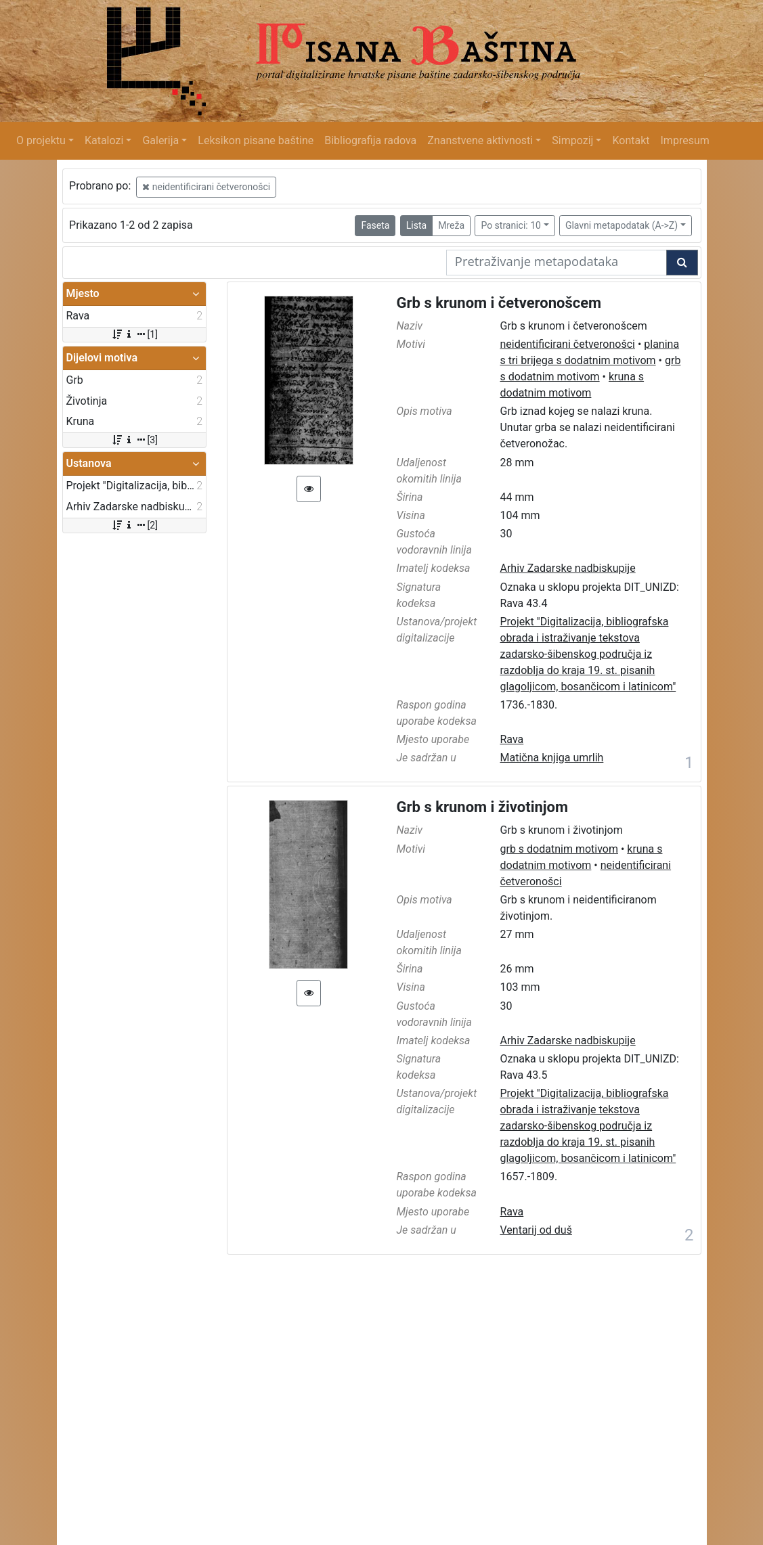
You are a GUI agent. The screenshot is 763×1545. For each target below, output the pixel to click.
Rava (511, 739)
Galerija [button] (160, 140)
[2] (134, 525)
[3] (134, 439)
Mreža (451, 225)
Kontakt (630, 140)
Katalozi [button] (104, 140)
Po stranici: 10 (511, 225)
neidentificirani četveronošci (206, 186)
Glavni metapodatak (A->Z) (621, 225)
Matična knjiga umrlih (551, 757)
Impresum (685, 140)
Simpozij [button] (572, 140)
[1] (134, 334)
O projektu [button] (41, 140)
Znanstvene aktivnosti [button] (480, 140)
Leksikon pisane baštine (255, 140)
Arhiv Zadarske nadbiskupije (567, 568)
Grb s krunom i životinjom (483, 807)
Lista (416, 225)
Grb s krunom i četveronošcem (499, 302)
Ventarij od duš (535, 1230)
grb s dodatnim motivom (559, 849)
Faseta (375, 225)
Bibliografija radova (370, 140)
